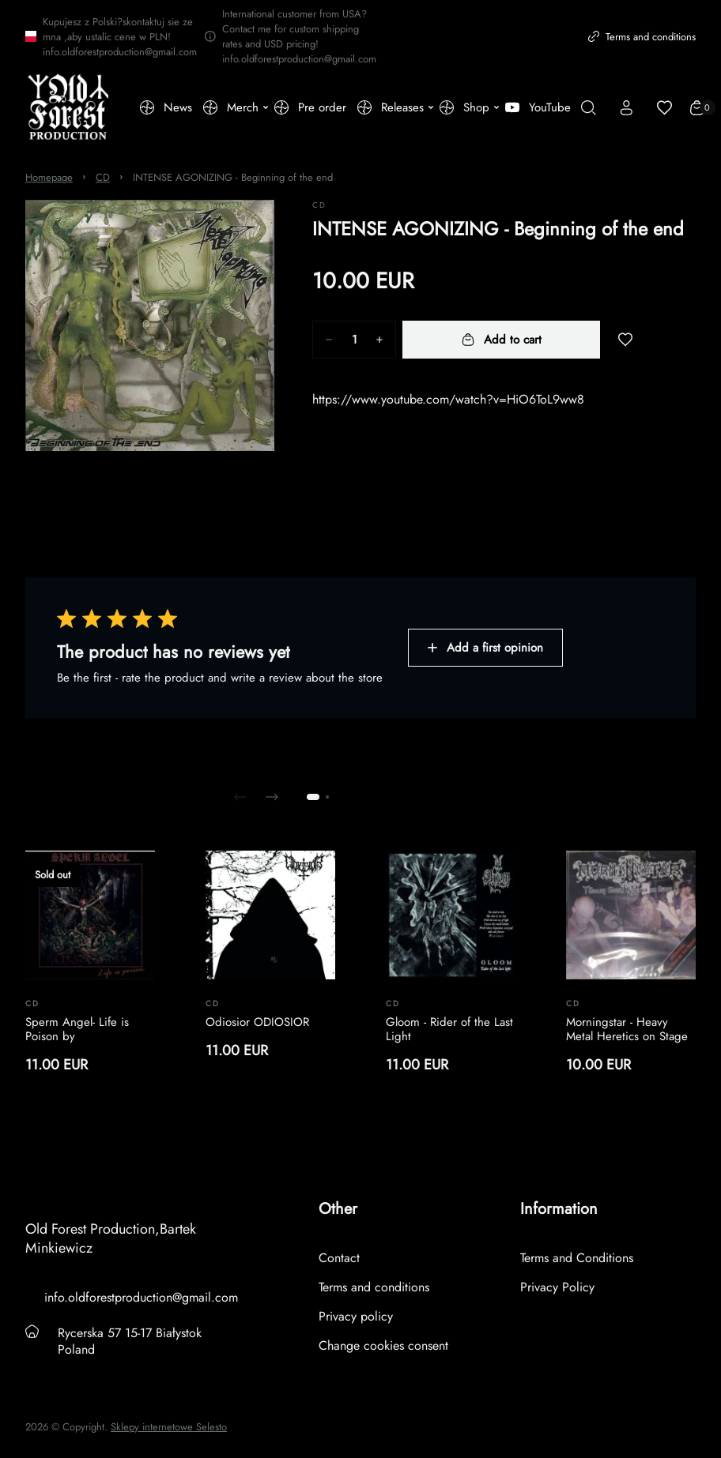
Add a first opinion (485, 647)
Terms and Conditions (576, 1258)
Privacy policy (356, 1316)
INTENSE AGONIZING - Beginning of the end (233, 177)
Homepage (49, 177)
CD (103, 177)
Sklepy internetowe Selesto (169, 1427)
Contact (339, 1258)
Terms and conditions (642, 36)
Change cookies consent (383, 1345)
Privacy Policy (557, 1287)
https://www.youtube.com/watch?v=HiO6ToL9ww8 (448, 399)
